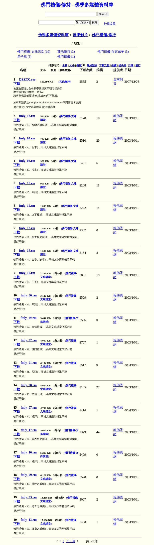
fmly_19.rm (29, 317)
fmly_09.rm (29, 474)
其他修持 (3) (66, 51)
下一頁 (70, 541)
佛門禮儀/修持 (104, 35)
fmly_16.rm (29, 452)
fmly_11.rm (27, 205)
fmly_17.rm (29, 430)
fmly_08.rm (29, 385)
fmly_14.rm (27, 250)
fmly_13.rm (29, 519)
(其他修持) (64, 81)
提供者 (122, 65)
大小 (72, 65)
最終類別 (92, 65)
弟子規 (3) (24, 56)
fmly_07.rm (29, 407)
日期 (130, 65)
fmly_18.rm (27, 116)
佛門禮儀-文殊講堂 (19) (33, 51)
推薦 (114, 65)
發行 (138, 65)
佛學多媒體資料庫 (53, 35)
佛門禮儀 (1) (66, 56)
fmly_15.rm (27, 183)
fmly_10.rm (27, 273)
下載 (16, 83)
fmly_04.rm (27, 138)
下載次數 (104, 65)
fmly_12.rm (27, 228)
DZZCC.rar (27, 79)
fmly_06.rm (29, 295)
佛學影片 (80, 35)
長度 (79, 65)
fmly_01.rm (29, 362)
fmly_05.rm (27, 160)
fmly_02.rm (29, 340)
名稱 (64, 65)
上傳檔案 (109, 23)
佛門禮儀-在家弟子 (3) (113, 51)
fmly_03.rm (29, 497)
